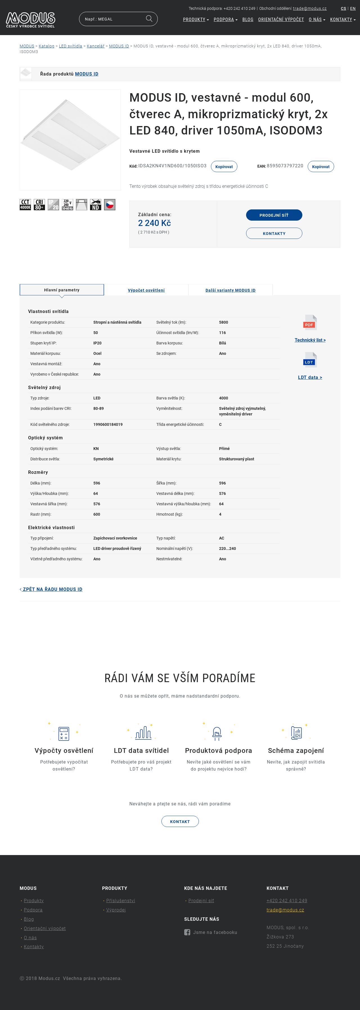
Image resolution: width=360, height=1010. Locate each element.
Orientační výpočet (281, 19)
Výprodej (116, 910)
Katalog (47, 46)
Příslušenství (120, 900)
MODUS (27, 46)
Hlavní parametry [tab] (62, 290)
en (353, 8)
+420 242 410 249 (287, 900)
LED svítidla (70, 46)
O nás (317, 19)
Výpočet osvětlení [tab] (146, 290)
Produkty (196, 19)
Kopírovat (224, 166)
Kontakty (343, 19)
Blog (247, 19)
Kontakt (180, 821)
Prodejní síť (274, 215)
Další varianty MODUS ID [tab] (231, 290)
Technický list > (310, 329)
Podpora (226, 19)
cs (343, 8)
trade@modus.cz (310, 8)
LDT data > (310, 366)
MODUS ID (119, 46)
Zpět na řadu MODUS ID (51, 589)
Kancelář (96, 46)
